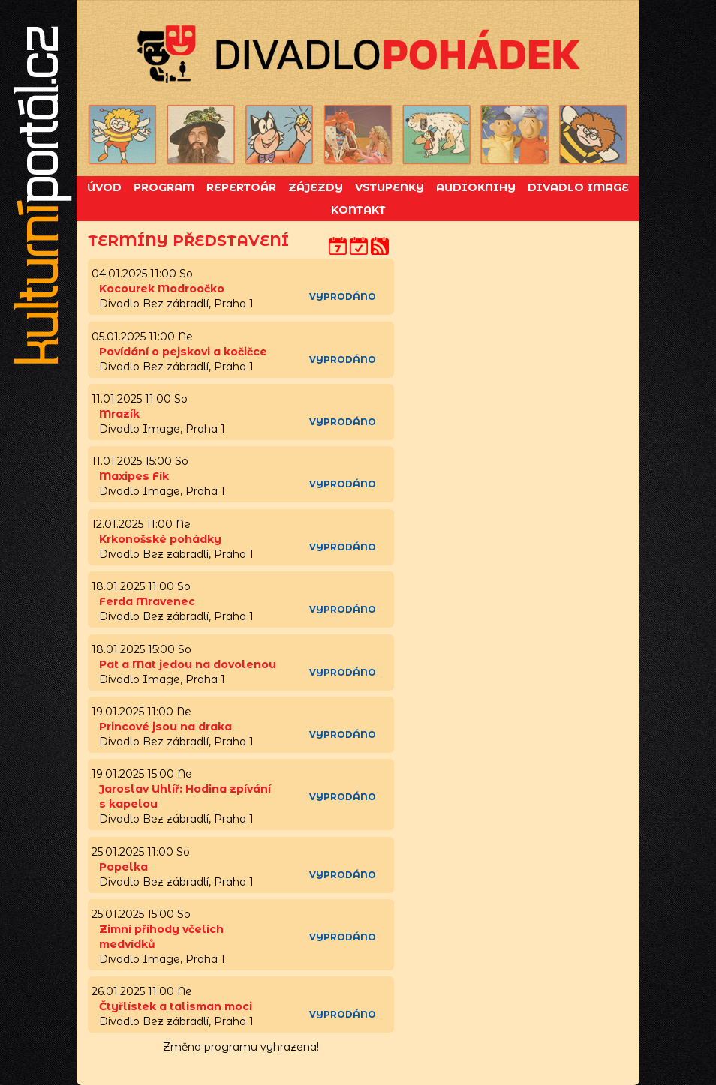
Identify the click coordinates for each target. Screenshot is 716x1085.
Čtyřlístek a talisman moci (175, 1006)
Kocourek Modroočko (161, 288)
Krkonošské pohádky (160, 539)
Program (164, 187)
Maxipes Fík (134, 476)
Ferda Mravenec (147, 601)
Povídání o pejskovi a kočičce (183, 351)
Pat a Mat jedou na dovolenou (187, 664)
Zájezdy (315, 187)
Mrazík (119, 414)
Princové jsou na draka (165, 726)
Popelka (123, 867)
